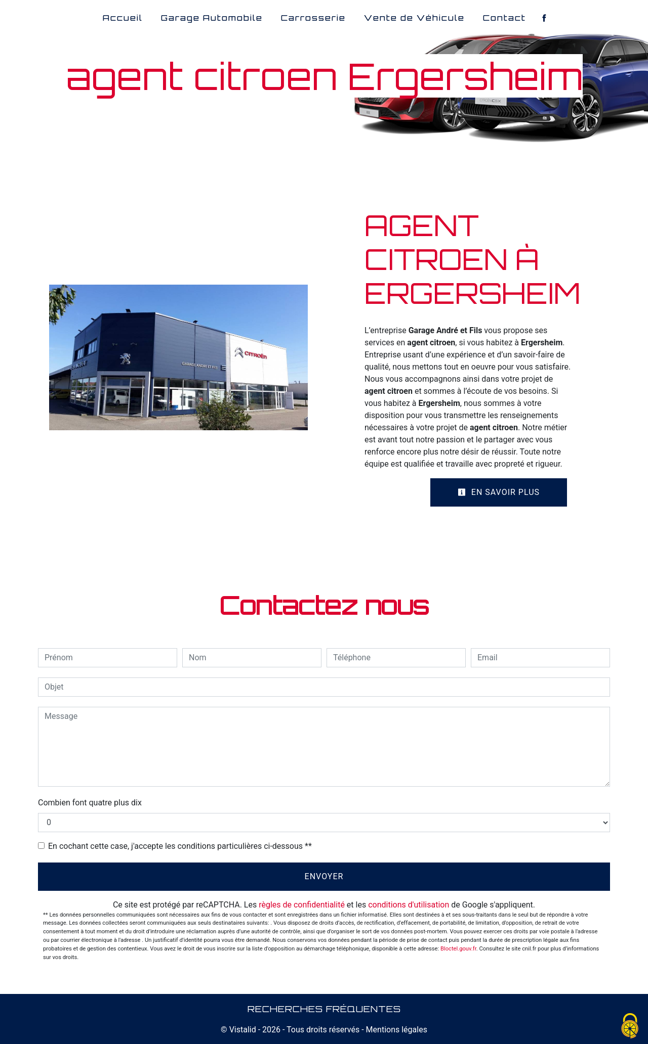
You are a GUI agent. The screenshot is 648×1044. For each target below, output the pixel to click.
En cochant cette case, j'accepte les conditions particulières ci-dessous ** (180, 846)
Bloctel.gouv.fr (458, 948)
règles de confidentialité (302, 905)
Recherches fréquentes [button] (324, 1008)
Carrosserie (313, 18)
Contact (504, 18)
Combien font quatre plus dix (90, 802)
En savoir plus (499, 492)
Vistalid (242, 1029)
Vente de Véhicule (414, 18)
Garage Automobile (212, 18)
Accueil (123, 18)
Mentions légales (395, 1029)
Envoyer (324, 876)
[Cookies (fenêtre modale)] (630, 1026)
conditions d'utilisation (408, 905)
